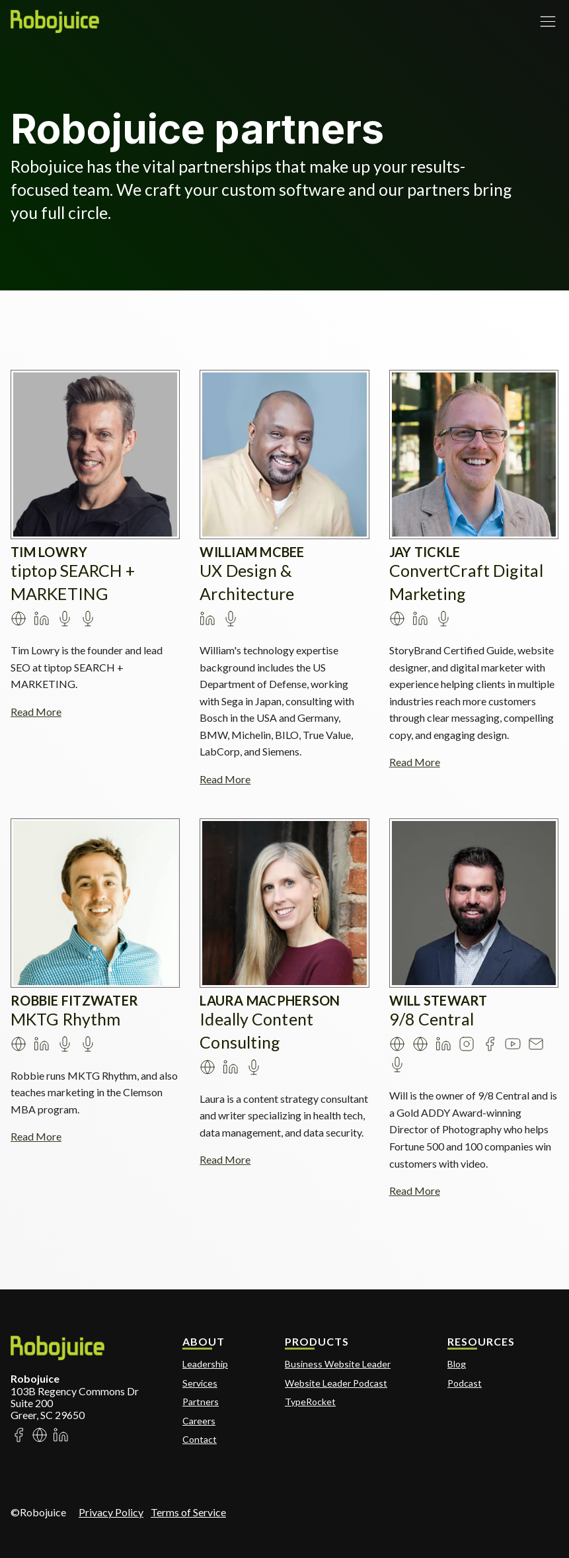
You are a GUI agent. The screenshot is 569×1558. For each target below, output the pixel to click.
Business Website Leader (338, 1363)
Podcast (464, 1383)
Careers (198, 1420)
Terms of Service (188, 1512)
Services (199, 1383)
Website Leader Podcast (336, 1383)
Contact (199, 1439)
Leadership (205, 1363)
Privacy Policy (111, 1512)
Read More (36, 711)
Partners (200, 1401)
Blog (456, 1363)
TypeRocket (310, 1401)
